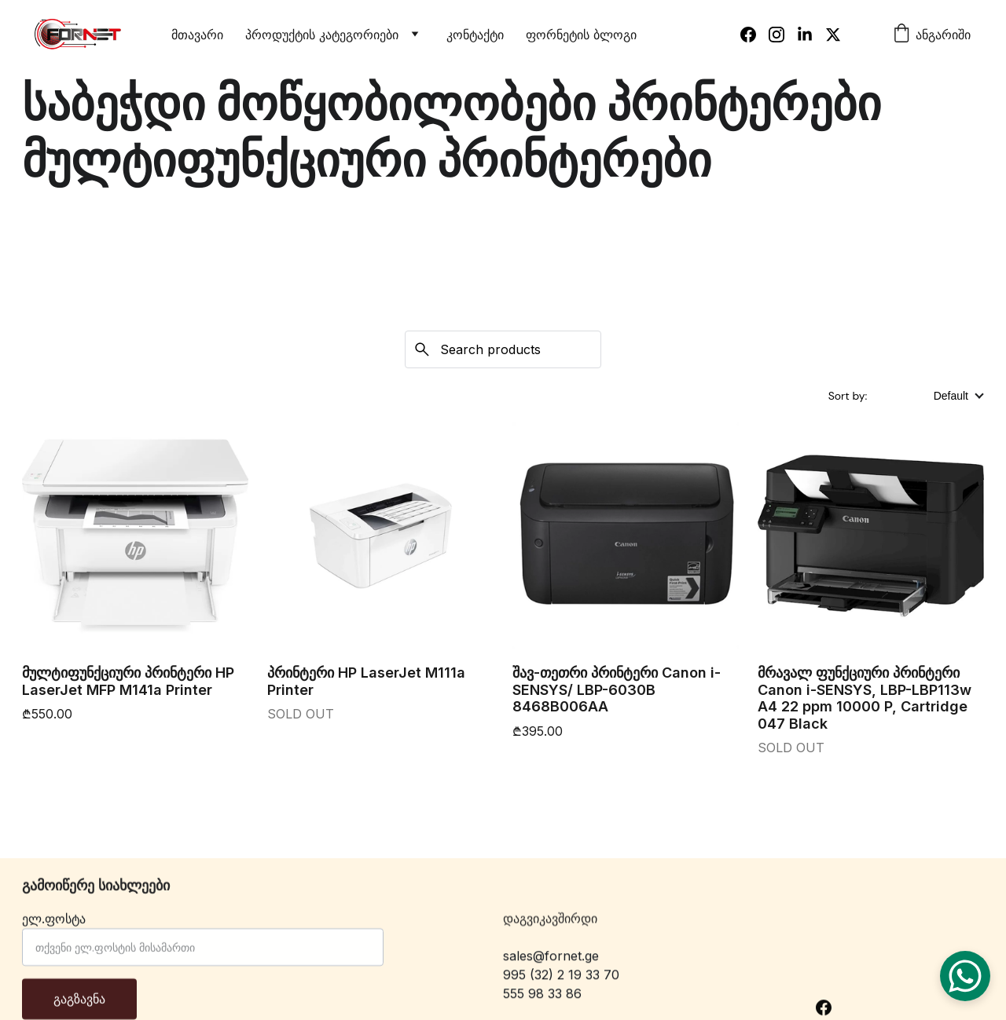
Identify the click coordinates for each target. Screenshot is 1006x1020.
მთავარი (197, 34)
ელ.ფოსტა (54, 927)
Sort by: (849, 396)
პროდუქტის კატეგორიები (321, 34)
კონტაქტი (475, 34)
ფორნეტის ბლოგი (581, 34)
